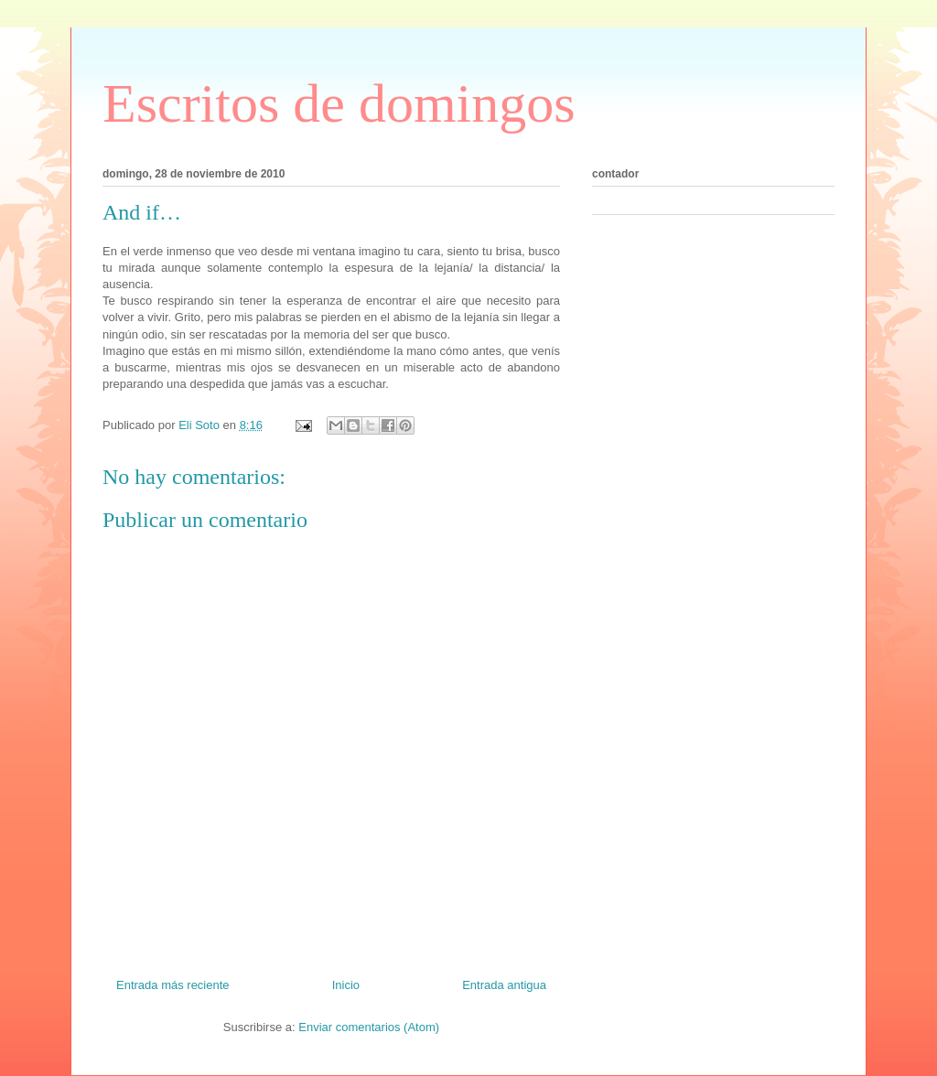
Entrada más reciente (173, 985)
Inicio (346, 985)
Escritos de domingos (339, 103)
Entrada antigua (504, 985)
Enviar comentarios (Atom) (368, 1027)
